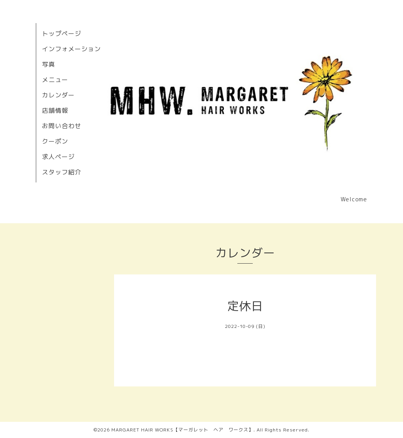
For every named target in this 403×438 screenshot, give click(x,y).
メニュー (55, 79)
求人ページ (58, 156)
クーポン (55, 141)
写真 (48, 64)
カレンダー (58, 95)
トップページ (61, 33)
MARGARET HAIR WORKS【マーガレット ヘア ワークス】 (182, 429)
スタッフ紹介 (61, 172)
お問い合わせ (61, 126)
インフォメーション (71, 49)
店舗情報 (55, 110)
